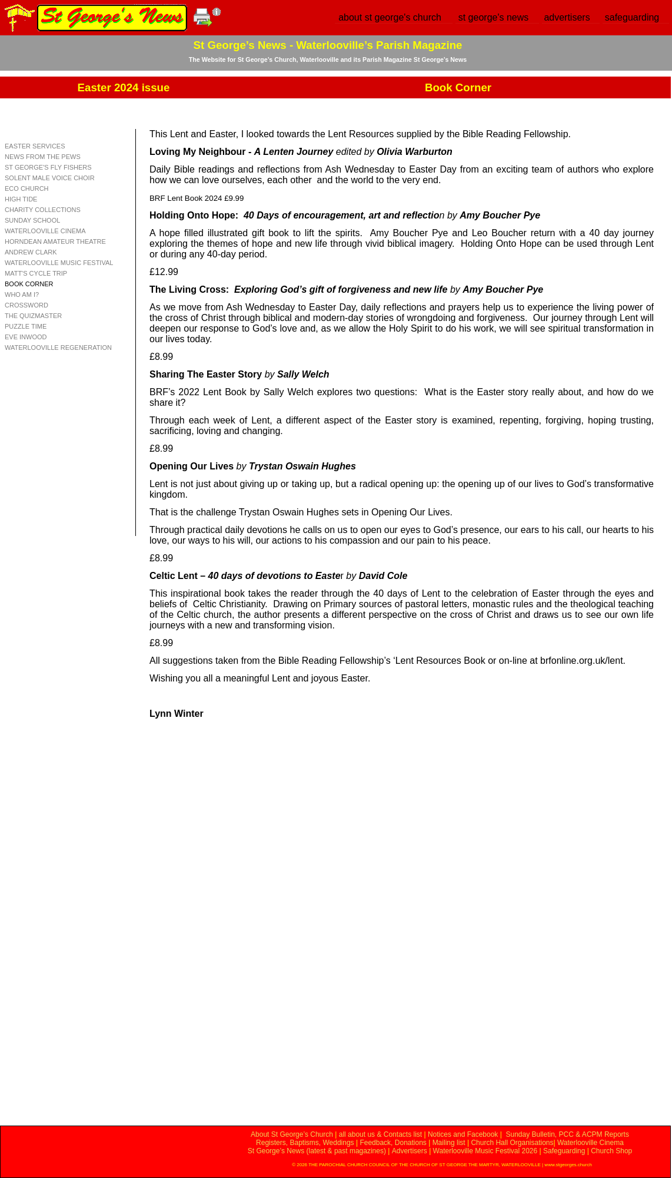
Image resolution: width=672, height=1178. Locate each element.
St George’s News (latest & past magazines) (317, 1151)
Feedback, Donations (393, 1143)
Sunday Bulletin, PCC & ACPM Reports (566, 1134)
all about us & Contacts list (380, 1134)
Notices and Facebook (463, 1134)
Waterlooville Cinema (590, 1143)
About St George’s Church (292, 1134)
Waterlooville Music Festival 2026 (486, 1151)
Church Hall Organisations (512, 1143)
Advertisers (409, 1151)
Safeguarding (564, 1151)
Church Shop (611, 1151)
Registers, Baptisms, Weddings (305, 1143)
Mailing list (449, 1143)
